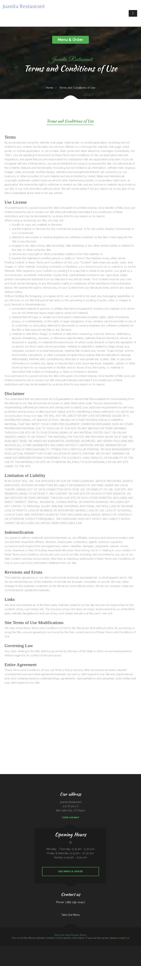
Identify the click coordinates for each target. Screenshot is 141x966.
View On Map (70, 817)
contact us (123, 938)
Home (49, 87)
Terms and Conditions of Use (70, 121)
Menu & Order (70, 39)
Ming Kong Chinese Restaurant (65, 956)
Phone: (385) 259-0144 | (70, 902)
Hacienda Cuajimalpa (86, 956)
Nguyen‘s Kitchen (53, 956)
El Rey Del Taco (76, 956)
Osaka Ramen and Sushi (81, 956)
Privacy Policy (79, 935)
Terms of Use (61, 935)
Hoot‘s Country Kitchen (58, 956)
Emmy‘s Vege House (71, 956)
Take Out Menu (70, 914)
